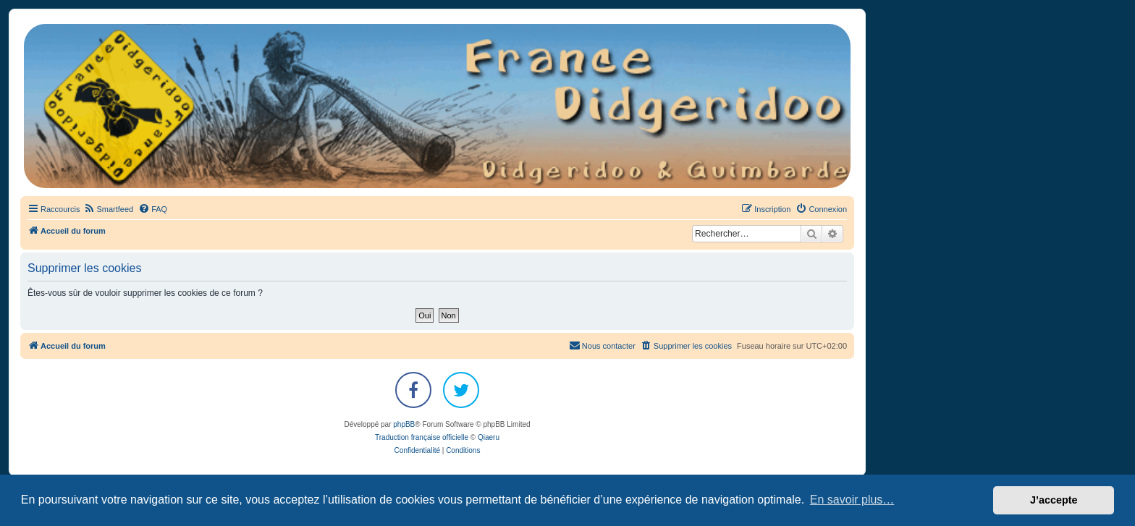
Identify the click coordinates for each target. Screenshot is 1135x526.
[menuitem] (108, 209)
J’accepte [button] (1054, 500)
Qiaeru (488, 437)
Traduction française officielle (421, 437)
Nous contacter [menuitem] (602, 345)
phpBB (404, 424)
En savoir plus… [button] (852, 499)
